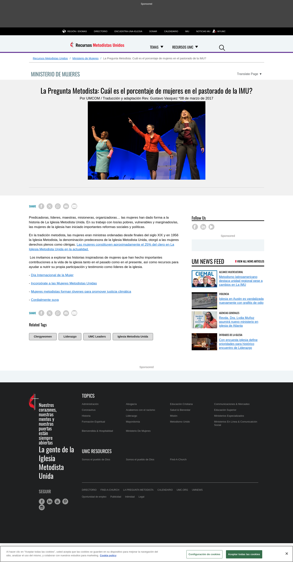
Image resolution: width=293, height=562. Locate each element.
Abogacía (131, 404)
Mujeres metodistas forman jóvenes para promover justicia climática (81, 291)
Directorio (100, 31)
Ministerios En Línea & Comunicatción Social (235, 423)
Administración (90, 404)
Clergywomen (43, 336)
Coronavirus (89, 409)
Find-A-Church (178, 459)
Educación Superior (225, 409)
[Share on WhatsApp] (58, 206)
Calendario (171, 31)
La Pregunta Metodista (138, 490)
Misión (174, 415)
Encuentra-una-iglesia (128, 31)
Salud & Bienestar (180, 409)
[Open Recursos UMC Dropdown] (196, 47)
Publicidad (115, 496)
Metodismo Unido (180, 421)
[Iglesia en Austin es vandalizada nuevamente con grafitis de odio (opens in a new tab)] (204, 300)
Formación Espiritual (93, 421)
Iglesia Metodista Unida (133, 336)
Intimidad (130, 496)
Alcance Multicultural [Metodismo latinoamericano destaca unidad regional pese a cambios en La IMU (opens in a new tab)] (231, 272)
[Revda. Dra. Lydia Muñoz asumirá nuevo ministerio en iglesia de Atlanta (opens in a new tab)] (204, 319)
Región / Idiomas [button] (77, 31)
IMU (187, 31)
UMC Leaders (97, 336)
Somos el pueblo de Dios (96, 459)
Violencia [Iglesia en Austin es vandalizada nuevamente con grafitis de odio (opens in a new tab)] (224, 294)
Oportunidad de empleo (94, 496)
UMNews (197, 490)
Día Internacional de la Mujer (52, 275)
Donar (153, 31)
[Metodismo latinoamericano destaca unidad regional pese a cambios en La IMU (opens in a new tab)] (204, 278)
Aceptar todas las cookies (244, 554)
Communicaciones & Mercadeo (232, 404)
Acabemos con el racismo (140, 409)
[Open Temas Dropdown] (162, 47)
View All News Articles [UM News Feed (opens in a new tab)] (250, 261)
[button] (222, 47)
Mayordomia (133, 421)
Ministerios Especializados (229, 415)
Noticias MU (203, 31)
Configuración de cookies (204, 554)
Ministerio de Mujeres (86, 58)
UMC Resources (97, 451)
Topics (88, 395)
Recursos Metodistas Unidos (50, 58)
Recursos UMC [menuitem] (182, 47)
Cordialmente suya (45, 300)
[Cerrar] (286, 553)
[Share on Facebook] (41, 206)
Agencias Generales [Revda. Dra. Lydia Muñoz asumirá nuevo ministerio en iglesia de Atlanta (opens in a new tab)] (229, 313)
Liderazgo (69, 336)
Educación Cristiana (181, 404)
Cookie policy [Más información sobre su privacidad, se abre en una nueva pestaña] (108, 555)
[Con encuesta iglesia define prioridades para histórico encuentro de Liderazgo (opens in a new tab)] (204, 341)
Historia (86, 415)
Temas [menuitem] (154, 47)
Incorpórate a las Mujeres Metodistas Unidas (64, 283)
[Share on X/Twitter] (50, 206)
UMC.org (182, 490)
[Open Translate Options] (249, 74)
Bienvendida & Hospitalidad (97, 430)
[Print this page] (66, 206)
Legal (141, 496)
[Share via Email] (74, 206)
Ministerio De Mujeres (138, 430)
